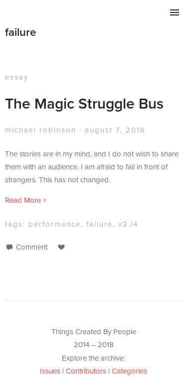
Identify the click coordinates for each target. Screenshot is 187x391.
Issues (50, 371)
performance (54, 224)
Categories (129, 371)
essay (16, 77)
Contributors (86, 371)
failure (20, 32)
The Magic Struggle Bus (84, 103)
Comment (31, 247)
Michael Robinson (40, 130)
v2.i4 (128, 224)
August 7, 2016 (115, 130)
